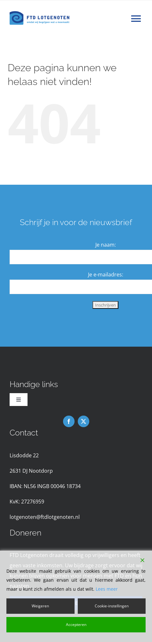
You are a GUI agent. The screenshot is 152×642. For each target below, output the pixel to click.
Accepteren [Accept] (76, 624)
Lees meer (107, 589)
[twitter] (83, 421)
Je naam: (105, 244)
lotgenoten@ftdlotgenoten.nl (45, 516)
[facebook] (69, 421)
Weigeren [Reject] (40, 606)
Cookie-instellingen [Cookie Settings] (112, 606)
